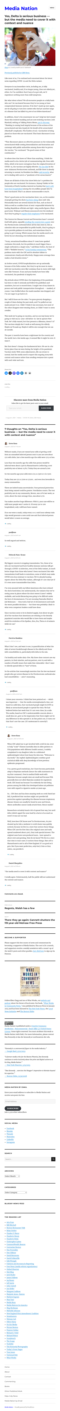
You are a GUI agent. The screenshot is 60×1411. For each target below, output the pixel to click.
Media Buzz (11, 1302)
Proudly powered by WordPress (24, 1407)
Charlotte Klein (12, 1239)
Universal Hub (12, 1355)
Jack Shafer (11, 1275)
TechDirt (10, 1344)
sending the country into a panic (37, 222)
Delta (31, 418)
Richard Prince (12, 1336)
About (7, 1372)
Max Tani (10, 1300)
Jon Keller (10, 1289)
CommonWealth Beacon (16, 1244)
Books (7, 1386)
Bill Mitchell (11, 1225)
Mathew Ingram (13, 1297)
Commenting (10, 1381)
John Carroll (11, 1286)
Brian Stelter (11, 1231)
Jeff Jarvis (10, 1283)
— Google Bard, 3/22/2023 (15, 1051)
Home (7, 1367)
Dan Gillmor (11, 1253)
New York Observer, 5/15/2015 (18, 1065)
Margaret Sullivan (14, 1291)
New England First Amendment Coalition (23, 1313)
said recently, (44, 172)
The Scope (11, 1341)
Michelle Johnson (13, 1311)
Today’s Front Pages (14, 1349)
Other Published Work (13, 1391)
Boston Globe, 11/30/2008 (17, 1076)
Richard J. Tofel (12, 1333)
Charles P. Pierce (13, 1233)
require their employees (30, 214)
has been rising (32, 200)
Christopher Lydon (14, 1242)
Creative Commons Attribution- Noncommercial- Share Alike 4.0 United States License (28, 1028)
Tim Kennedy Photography (17, 1347)
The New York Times (37, 1009)
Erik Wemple (11, 1261)
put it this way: (44, 122)
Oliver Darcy (11, 1322)
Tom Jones (11, 1352)
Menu (52, 7)
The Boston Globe (27, 1011)
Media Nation (21, 8)
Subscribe (46, 408)
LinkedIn (10, 1139)
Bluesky (10, 1131)
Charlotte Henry (13, 1236)
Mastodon (11, 1137)
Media (19, 418)
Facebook (10, 1128)
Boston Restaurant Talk (16, 1228)
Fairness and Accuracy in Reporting (20, 1264)
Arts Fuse (10, 1222)
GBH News (37, 418)
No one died (43, 167)
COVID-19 (26, 418)
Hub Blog (10, 1272)
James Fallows (12, 1278)
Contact (8, 1377)
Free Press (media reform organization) (22, 1266)
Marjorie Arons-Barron (16, 1294)
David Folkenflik (13, 1258)
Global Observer (13, 1269)
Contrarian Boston (14, 1247)
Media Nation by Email (13, 1401)
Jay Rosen (10, 1280)
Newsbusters (12, 1316)
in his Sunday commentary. (36, 250)
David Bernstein (13, 1255)
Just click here (38, 951)
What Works (11, 1358)
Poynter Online (12, 1330)
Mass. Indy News (11, 1396)
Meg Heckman (12, 1308)
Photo (6, 67)
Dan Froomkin (12, 1250)
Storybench (11, 1338)
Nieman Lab (11, 1319)
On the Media (12, 1325)
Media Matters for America (17, 1305)
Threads (10, 1134)
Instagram (11, 1142)
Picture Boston (12, 1327)
